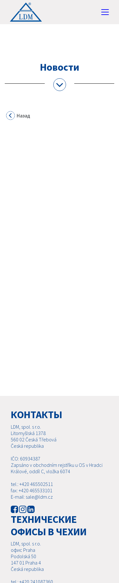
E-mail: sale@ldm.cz (32, 497)
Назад (18, 116)
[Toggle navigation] (105, 12)
